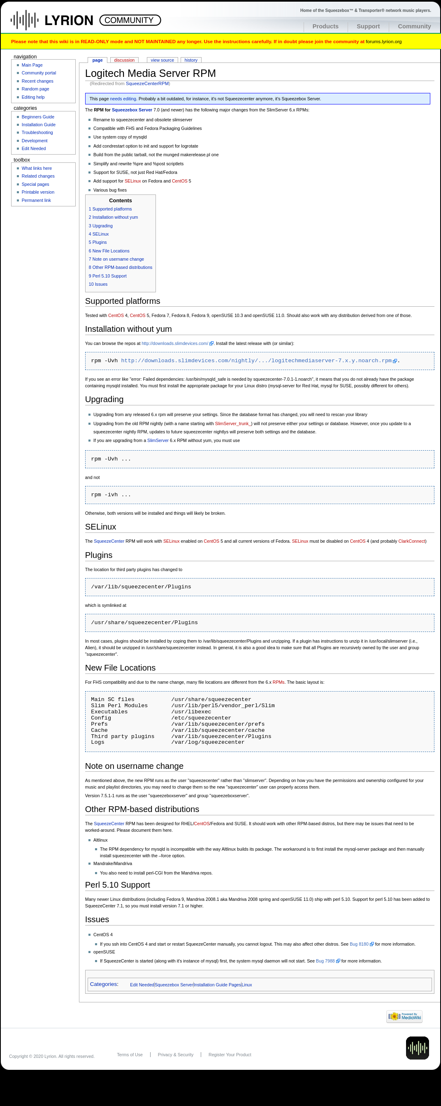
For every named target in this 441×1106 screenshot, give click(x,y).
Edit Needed (142, 984)
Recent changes (37, 81)
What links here (37, 168)
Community (414, 26)
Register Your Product (230, 1054)
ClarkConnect (412, 541)
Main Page (32, 64)
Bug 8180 (359, 944)
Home (61, 24)
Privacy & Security (175, 1054)
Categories (103, 984)
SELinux (133, 180)
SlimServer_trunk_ (233, 423)
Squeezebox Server (132, 109)
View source (162, 60)
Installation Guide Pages (217, 984)
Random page (35, 88)
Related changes (38, 176)
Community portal (39, 72)
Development (35, 140)
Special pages (35, 184)
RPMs (279, 682)
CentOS (180, 180)
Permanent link (36, 200)
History (191, 60)
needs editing (123, 98)
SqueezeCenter (109, 541)
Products (326, 26)
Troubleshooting (37, 132)
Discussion (124, 60)
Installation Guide (39, 124)
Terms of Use (130, 1054)
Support (368, 26)
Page (98, 60)
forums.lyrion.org (384, 41)
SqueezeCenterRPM (147, 83)
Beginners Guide (38, 116)
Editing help (33, 97)
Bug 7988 (325, 960)
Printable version (38, 192)
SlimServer (158, 440)
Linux (246, 984)
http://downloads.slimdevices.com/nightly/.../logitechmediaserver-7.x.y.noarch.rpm (256, 361)
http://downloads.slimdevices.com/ (175, 343)
